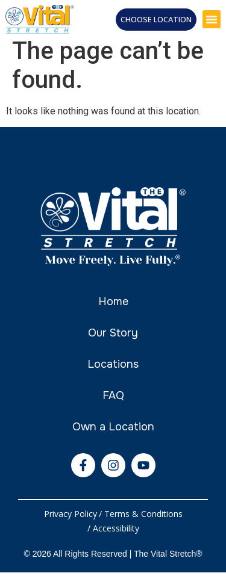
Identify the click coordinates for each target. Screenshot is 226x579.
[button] (211, 19)
